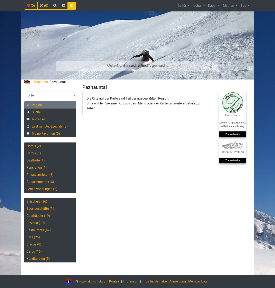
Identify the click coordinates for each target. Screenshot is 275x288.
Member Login (198, 281)
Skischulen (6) (37, 201)
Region (34, 105)
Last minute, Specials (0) (47, 126)
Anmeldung (177, 281)
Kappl (212, 6)
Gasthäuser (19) (38, 216)
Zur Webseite (232, 134)
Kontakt (115, 281)
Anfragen (36, 119)
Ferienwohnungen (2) (42, 189)
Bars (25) (33, 237)
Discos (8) (34, 244)
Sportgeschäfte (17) (41, 209)
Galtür (182, 6)
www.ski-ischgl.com (93, 281)
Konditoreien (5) (38, 259)
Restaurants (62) (39, 230)
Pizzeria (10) (36, 223)
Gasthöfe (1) (36, 160)
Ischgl (197, 6)
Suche (34, 112)
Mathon (229, 6)
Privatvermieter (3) (40, 175)
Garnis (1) (34, 153)
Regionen (41, 82)
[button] (38, 45)
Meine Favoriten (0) (43, 134)
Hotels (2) (34, 146)
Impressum (131, 281)
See (244, 6)
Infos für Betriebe (154, 281)
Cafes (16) (34, 251)
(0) (31, 6)
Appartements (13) (40, 182)
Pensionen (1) (37, 167)
